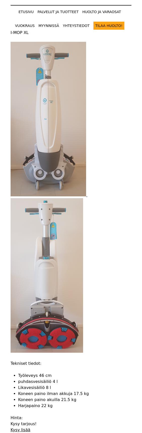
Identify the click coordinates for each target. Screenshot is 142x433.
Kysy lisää (20, 429)
